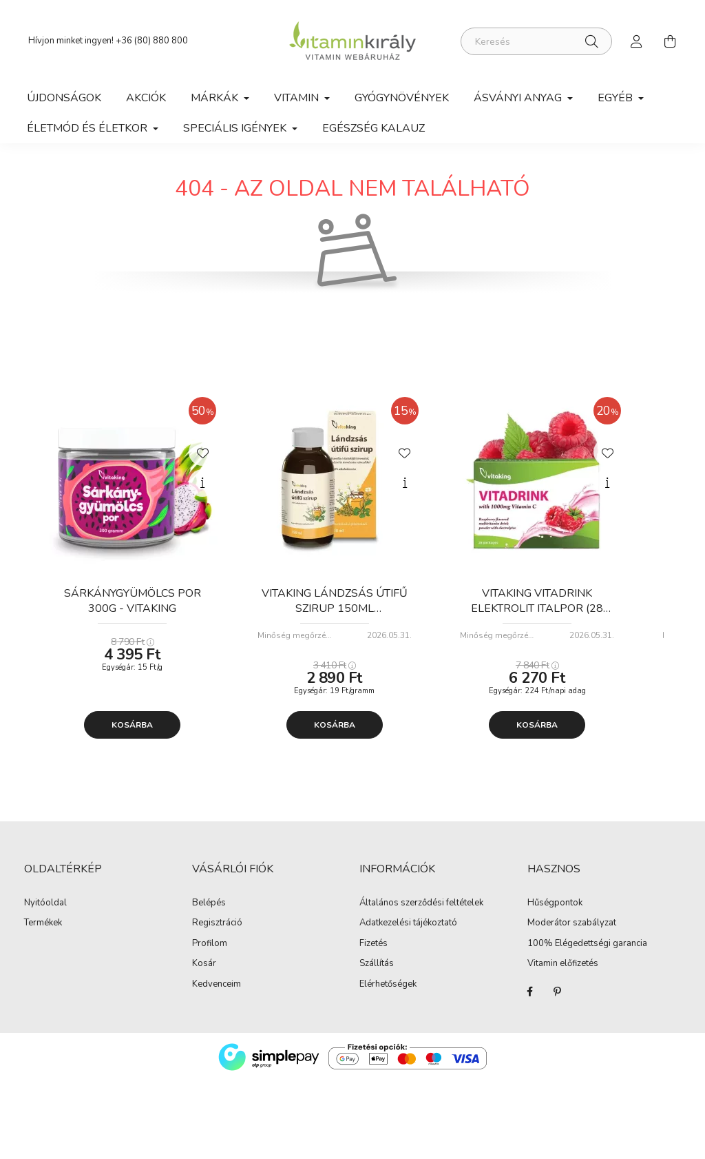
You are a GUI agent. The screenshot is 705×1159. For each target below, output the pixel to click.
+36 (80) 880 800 (152, 40)
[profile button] (637, 41)
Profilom (209, 952)
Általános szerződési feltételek (421, 912)
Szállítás (376, 973)
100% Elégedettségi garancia (587, 952)
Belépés (209, 912)
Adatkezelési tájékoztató (408, 933)
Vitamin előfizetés (562, 973)
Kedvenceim (216, 993)
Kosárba (132, 733)
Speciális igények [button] (236, 128)
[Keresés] (536, 41)
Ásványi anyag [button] (519, 97)
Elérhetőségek (388, 993)
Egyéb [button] (616, 97)
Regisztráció (217, 933)
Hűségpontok (554, 912)
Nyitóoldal (45, 912)
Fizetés (373, 952)
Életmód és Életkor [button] (88, 128)
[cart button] (670, 41)
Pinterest (557, 1000)
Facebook (530, 1000)
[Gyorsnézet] (202, 492)
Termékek (43, 933)
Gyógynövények (402, 97)
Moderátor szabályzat (571, 933)
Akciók (146, 97)
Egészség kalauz (373, 128)
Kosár (204, 973)
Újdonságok (64, 97)
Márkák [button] (216, 97)
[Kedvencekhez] (202, 461)
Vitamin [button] (298, 97)
